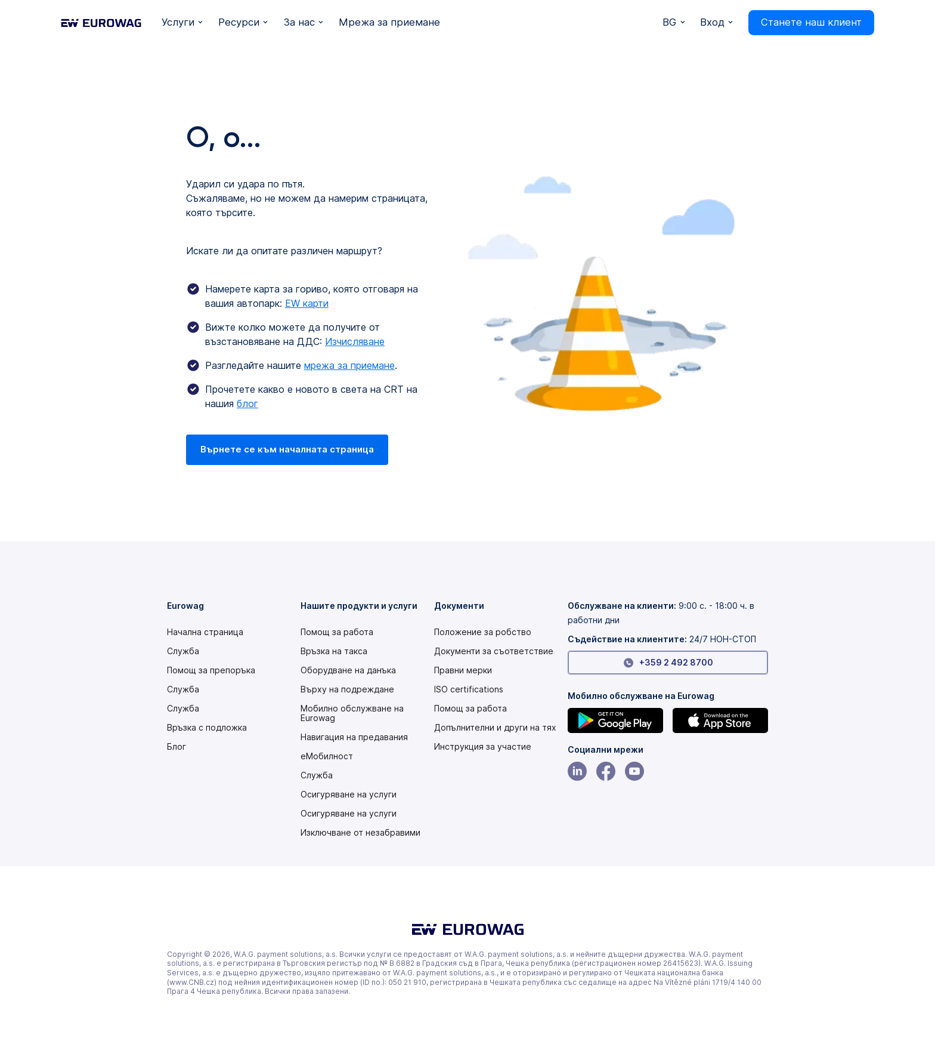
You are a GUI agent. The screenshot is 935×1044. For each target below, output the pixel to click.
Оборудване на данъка (348, 670)
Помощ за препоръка (211, 670)
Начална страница (205, 632)
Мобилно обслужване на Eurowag (352, 713)
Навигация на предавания (354, 737)
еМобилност (327, 756)
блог (247, 403)
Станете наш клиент (811, 22)
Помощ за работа (337, 632)
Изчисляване (355, 341)
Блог (176, 747)
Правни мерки (463, 670)
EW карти (307, 303)
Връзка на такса (334, 651)
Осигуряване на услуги (349, 794)
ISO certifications (468, 689)
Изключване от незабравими (360, 832)
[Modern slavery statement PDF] (482, 632)
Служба (183, 651)
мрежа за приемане (349, 365)
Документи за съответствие (493, 651)
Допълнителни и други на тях (495, 727)
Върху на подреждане (347, 689)
